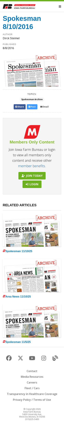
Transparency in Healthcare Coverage (32, 394)
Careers (32, 382)
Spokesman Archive (32, 99)
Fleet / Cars (32, 388)
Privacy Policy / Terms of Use (32, 400)
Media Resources (32, 377)
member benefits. (32, 166)
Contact (32, 371)
